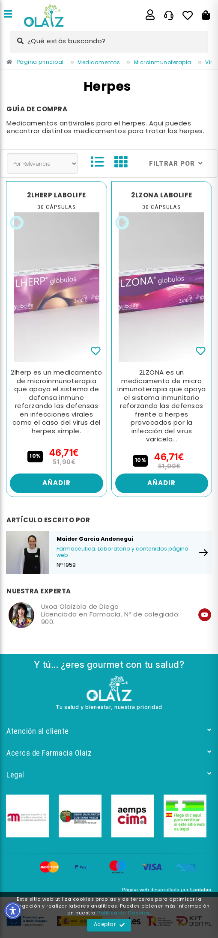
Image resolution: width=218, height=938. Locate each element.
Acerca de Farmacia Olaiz (109, 753)
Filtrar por (176, 163)
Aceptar (109, 925)
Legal (109, 774)
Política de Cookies (123, 913)
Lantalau (201, 889)
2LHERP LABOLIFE (56, 195)
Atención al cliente (109, 731)
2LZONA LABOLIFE (161, 195)
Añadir (56, 483)
